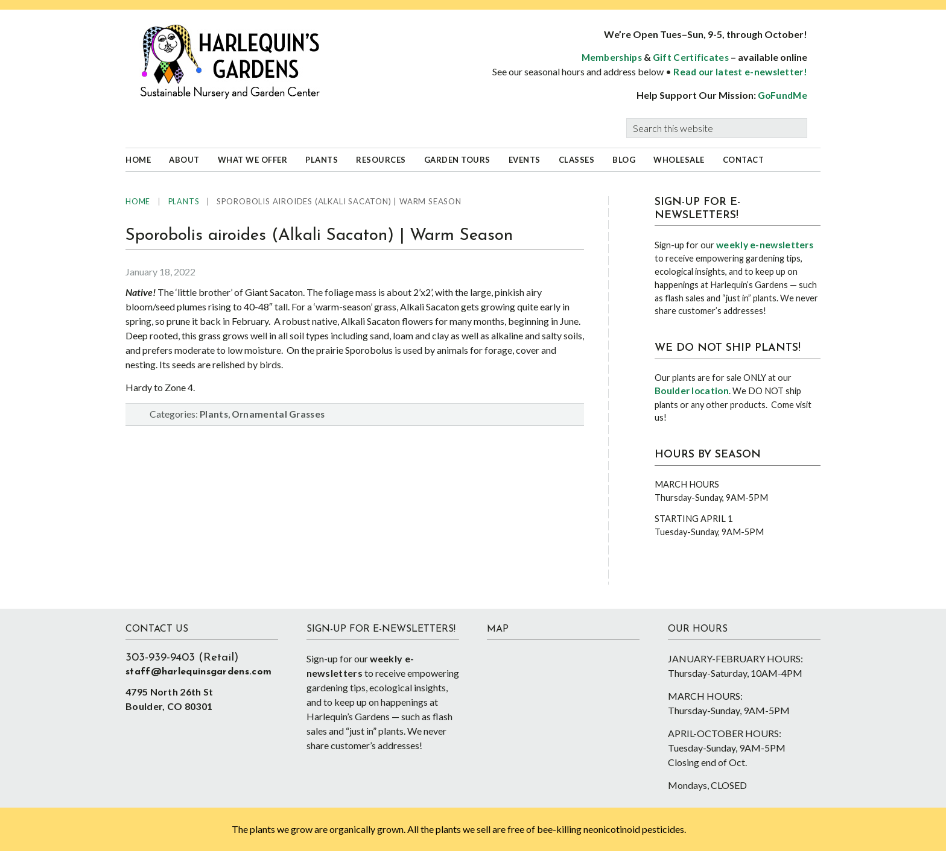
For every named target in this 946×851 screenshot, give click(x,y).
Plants (214, 414)
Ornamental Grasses (278, 414)
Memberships (612, 57)
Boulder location (692, 390)
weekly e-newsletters (764, 244)
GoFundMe (782, 95)
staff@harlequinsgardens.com (198, 672)
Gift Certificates (691, 57)
